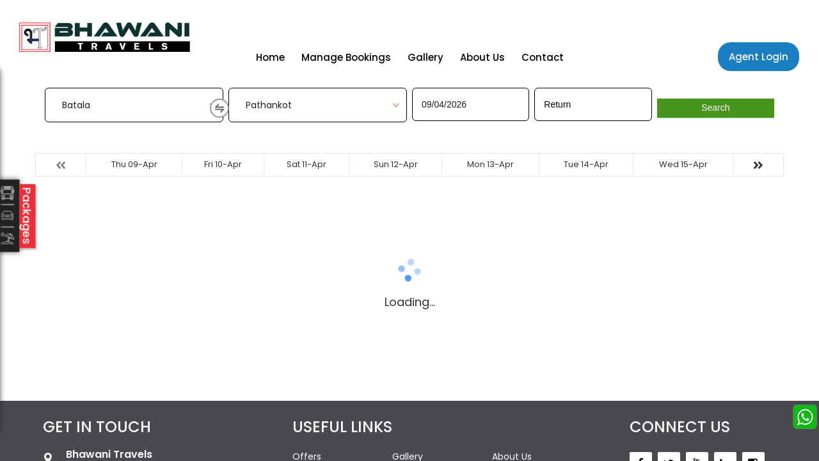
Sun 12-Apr (396, 164)
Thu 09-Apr (134, 164)
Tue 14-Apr (586, 164)
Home (270, 57)
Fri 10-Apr (223, 164)
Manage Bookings (346, 57)
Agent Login (758, 56)
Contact (542, 57)
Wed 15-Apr (683, 164)
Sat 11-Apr (306, 164)
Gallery (425, 57)
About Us (482, 57)
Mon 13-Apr (490, 164)
